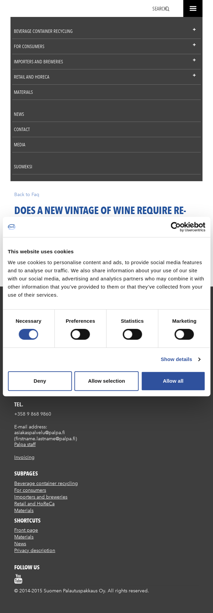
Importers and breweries (38, 61)
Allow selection (106, 381)
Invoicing (24, 457)
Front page (26, 530)
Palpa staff (25, 444)
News (19, 114)
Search (159, 9)
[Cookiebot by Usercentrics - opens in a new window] (175, 227)
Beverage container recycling (43, 31)
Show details (176, 359)
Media (19, 144)
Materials (23, 92)
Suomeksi (23, 166)
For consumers (29, 46)
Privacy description (34, 550)
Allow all (173, 381)
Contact (22, 129)
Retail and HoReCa (31, 77)
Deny (40, 381)
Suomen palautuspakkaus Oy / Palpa (21, 9)
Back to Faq (26, 194)
